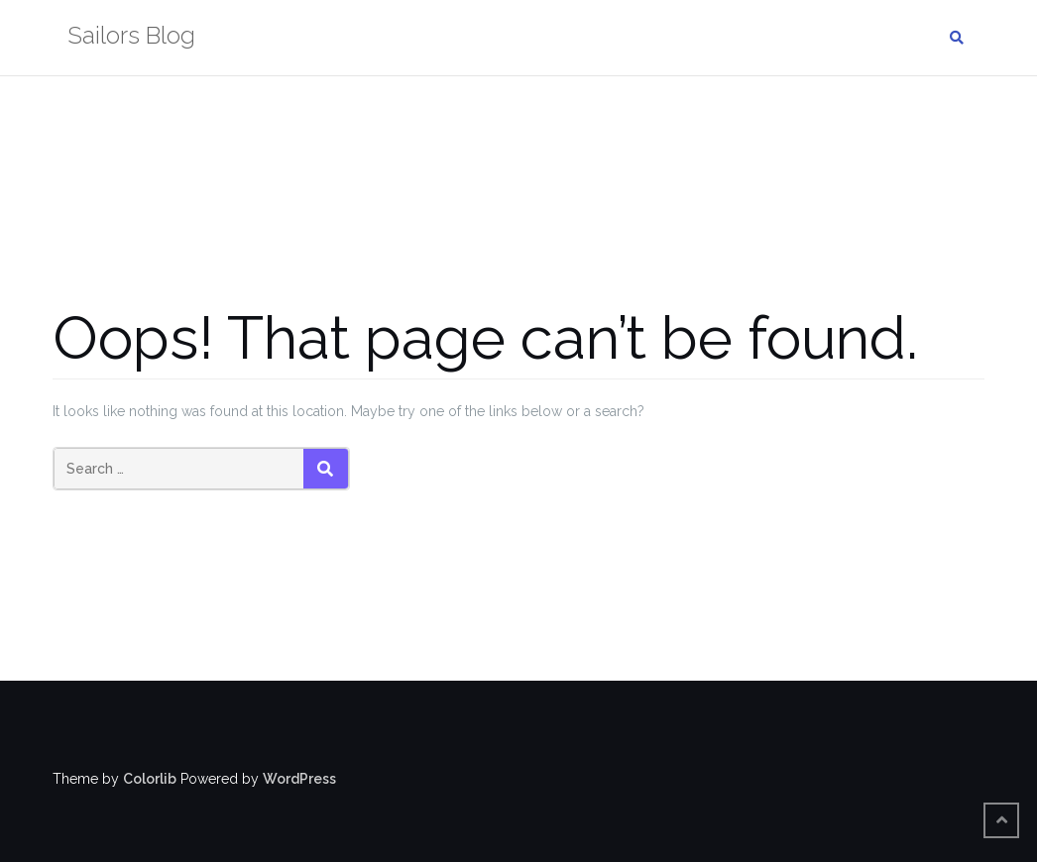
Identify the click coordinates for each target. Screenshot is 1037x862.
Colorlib (149, 779)
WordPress (299, 779)
